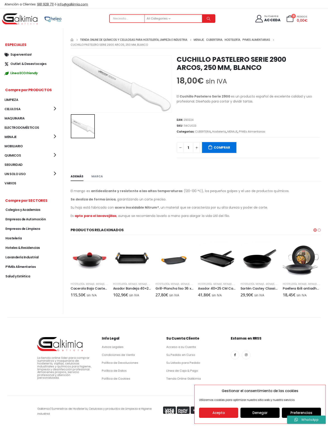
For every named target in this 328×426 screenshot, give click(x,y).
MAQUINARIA (15, 118)
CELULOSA (12, 109)
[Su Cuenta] (268, 19)
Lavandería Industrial (22, 257)
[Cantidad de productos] (188, 147)
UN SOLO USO (15, 174)
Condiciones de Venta (118, 354)
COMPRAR (222, 147)
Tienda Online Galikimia (183, 378)
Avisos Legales (113, 347)
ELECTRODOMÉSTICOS (22, 127)
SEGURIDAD (14, 164)
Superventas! (18, 54)
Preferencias (301, 412)
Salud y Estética (17, 276)
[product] (90, 259)
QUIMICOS (13, 155)
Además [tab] (77, 176)
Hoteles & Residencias (22, 247)
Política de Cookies (116, 378)
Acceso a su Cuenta (181, 347)
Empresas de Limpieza (22, 228)
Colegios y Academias (22, 209)
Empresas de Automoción (25, 219)
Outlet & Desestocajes (26, 64)
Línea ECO (21, 73)
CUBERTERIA (203, 131)
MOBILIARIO (14, 146)
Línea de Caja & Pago (182, 370)
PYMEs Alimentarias (252, 131)
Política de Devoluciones (120, 362)
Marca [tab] (97, 176)
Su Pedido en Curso (180, 354)
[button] (315, 230)
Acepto (218, 412)
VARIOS (10, 183)
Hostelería (219, 131)
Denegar (260, 412)
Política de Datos (114, 370)
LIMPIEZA (11, 100)
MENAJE (232, 131)
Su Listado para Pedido (183, 362)
